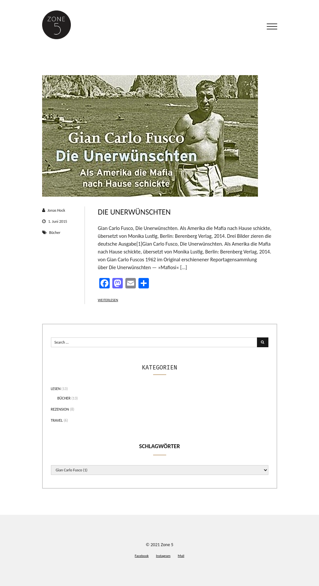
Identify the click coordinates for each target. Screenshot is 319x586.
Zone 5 (167, 544)
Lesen (56, 388)
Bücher (54, 232)
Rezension (60, 409)
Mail (181, 556)
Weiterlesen (108, 300)
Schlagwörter (159, 446)
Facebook (142, 556)
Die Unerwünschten (134, 212)
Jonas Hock (56, 210)
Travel (57, 420)
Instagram (163, 556)
